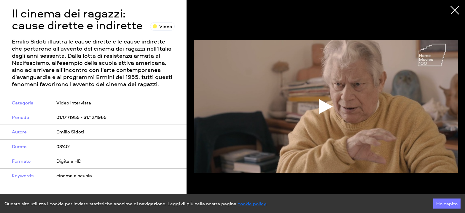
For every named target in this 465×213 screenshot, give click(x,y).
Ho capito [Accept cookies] (447, 203)
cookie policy (252, 203)
